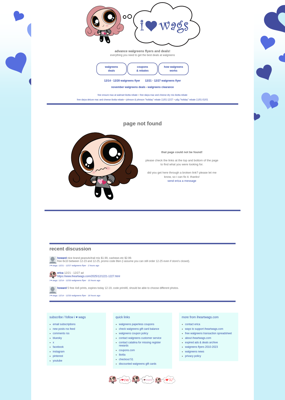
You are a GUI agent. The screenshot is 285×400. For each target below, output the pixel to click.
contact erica (192, 324)
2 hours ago (93, 265)
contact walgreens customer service (140, 338)
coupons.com (127, 350)
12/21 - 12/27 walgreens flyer (163, 80)
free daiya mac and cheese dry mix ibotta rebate (163, 95)
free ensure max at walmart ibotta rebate (118, 95)
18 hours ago (94, 295)
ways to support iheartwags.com (204, 328)
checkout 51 (126, 359)
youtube (57, 360)
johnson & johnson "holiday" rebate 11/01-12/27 (149, 99)
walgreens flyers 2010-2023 (201, 346)
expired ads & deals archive (201, 342)
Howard (62, 258)
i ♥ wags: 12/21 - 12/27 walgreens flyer (67, 265)
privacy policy (193, 356)
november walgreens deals (128, 87)
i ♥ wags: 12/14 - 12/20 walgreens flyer (67, 280)
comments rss (61, 333)
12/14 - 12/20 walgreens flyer (122, 80)
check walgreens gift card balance (139, 328)
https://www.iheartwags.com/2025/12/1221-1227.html (88, 276)
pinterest (58, 356)
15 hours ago (94, 280)
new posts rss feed (64, 328)
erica (60, 272)
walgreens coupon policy (133, 333)
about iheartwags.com (198, 338)
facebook (58, 346)
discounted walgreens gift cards (137, 363)
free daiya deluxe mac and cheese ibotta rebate (100, 99)
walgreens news (194, 351)
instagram (59, 351)
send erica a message (181, 180)
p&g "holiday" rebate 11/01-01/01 (191, 99)
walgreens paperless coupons (136, 324)
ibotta (122, 354)
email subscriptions (64, 324)
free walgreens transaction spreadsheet (208, 333)
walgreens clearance (161, 87)
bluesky (57, 338)
